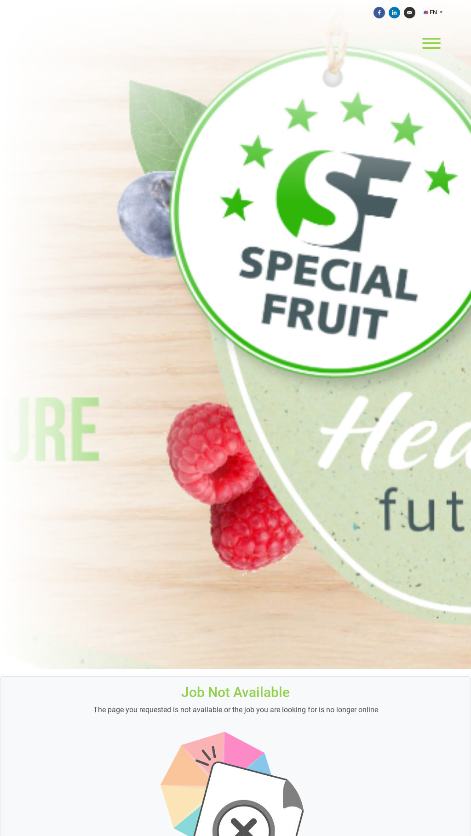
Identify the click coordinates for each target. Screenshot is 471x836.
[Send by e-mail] (409, 12)
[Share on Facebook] (379, 12)
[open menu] (430, 42)
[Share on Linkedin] (394, 12)
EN (431, 12)
